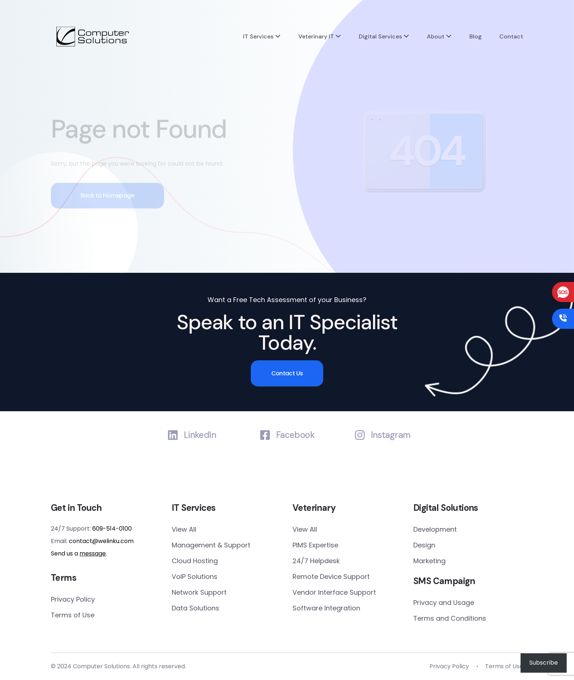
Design (424, 545)
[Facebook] (265, 435)
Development (435, 529)
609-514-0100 (112, 528)
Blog (475, 36)
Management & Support (211, 545)
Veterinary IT (316, 36)
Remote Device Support (331, 576)
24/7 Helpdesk (316, 560)
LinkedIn (200, 435)
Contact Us (287, 373)
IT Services (258, 36)
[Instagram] (359, 435)
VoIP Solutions (194, 576)
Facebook (295, 435)
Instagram (391, 435)
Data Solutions (195, 608)
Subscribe (543, 662)
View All (184, 529)
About (435, 36)
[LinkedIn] (172, 435)
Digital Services (380, 36)
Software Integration (326, 608)
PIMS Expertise (315, 545)
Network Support (199, 592)
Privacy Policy (73, 599)
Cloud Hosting (195, 560)
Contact (511, 36)
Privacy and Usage (443, 602)
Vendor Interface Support (334, 592)
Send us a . (79, 553)
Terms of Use (72, 615)
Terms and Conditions (449, 618)
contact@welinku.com (101, 541)
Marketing (429, 560)
